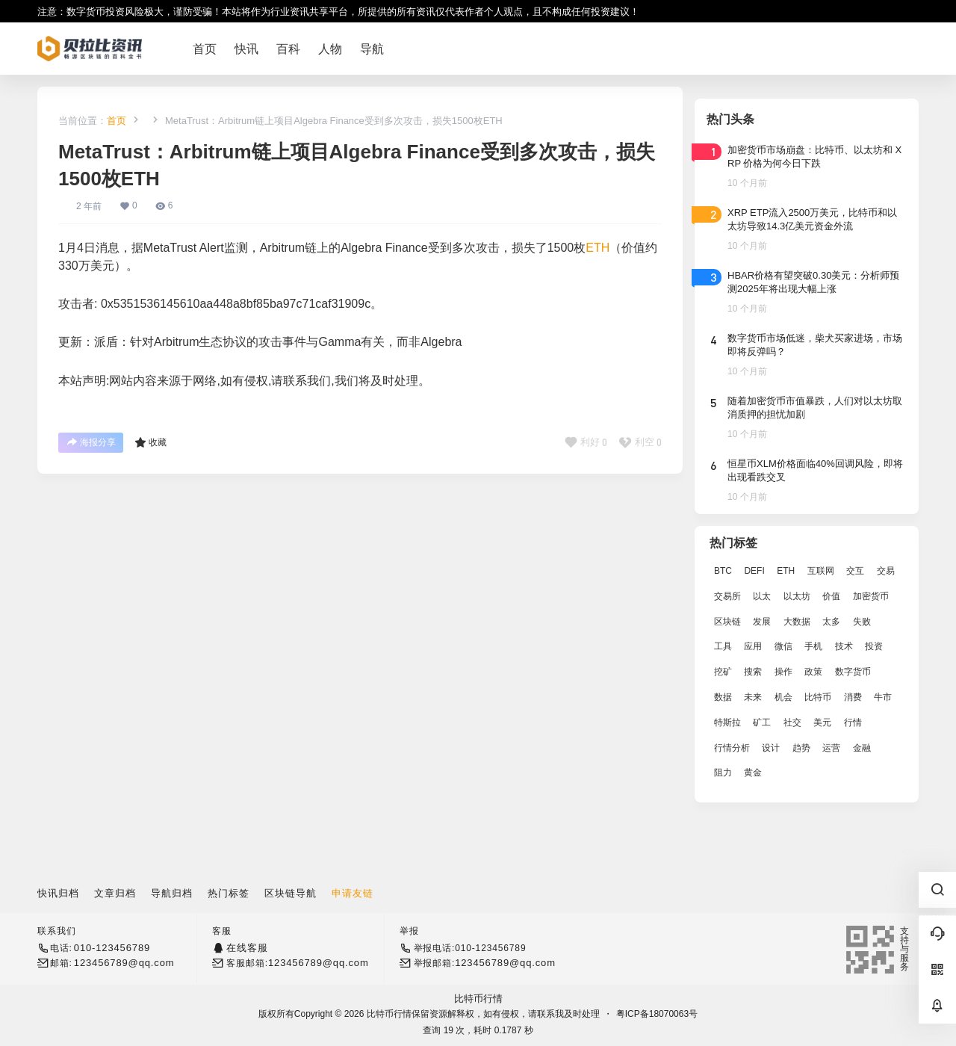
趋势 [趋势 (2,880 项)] (801, 748)
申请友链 (352, 893)
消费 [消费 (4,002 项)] (853, 697)
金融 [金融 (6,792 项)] (862, 748)
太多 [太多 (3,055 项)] (831, 621)
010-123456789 (112, 947)
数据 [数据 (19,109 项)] (723, 697)
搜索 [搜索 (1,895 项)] (753, 671)
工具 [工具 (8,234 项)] (723, 646)
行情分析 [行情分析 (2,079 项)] (732, 748)
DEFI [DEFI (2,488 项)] (754, 571)
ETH (597, 247)
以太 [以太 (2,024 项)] (762, 596)
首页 (116, 120)
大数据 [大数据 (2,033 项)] (796, 621)
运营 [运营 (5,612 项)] (831, 748)
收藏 (150, 442)
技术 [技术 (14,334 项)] (844, 646)
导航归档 (172, 893)
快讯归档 (58, 893)
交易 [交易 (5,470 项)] (886, 571)
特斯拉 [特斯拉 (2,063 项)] (727, 722)
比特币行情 (478, 998)
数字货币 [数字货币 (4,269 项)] (853, 671)
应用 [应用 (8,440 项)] (753, 646)
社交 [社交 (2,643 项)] (792, 722)
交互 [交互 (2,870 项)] (855, 571)
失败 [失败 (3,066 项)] (862, 621)
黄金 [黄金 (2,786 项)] (753, 772)
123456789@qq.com (124, 962)
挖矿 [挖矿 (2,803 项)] (723, 671)
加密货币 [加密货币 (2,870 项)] (871, 596)
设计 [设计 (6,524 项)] (771, 748)
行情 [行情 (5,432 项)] (853, 722)
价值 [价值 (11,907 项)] (831, 596)
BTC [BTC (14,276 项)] (723, 571)
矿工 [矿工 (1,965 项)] (762, 722)
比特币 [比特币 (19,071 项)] (817, 697)
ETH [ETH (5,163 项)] (786, 571)
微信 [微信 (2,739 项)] (783, 646)
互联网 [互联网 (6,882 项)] (820, 571)
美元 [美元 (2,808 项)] (822, 722)
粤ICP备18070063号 (657, 1014)
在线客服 (246, 947)
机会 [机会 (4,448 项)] (783, 697)
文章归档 (115, 893)
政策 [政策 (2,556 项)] (813, 671)
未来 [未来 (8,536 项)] (753, 697)
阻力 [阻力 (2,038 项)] (723, 772)
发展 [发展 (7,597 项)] (762, 621)
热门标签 (228, 893)
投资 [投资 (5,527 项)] (874, 646)
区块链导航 (290, 893)
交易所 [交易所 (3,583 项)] (727, 596)
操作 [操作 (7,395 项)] (783, 671)
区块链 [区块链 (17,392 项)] (727, 621)
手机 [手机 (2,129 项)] (813, 646)
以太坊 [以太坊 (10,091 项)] (796, 596)
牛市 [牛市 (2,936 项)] (883, 697)
